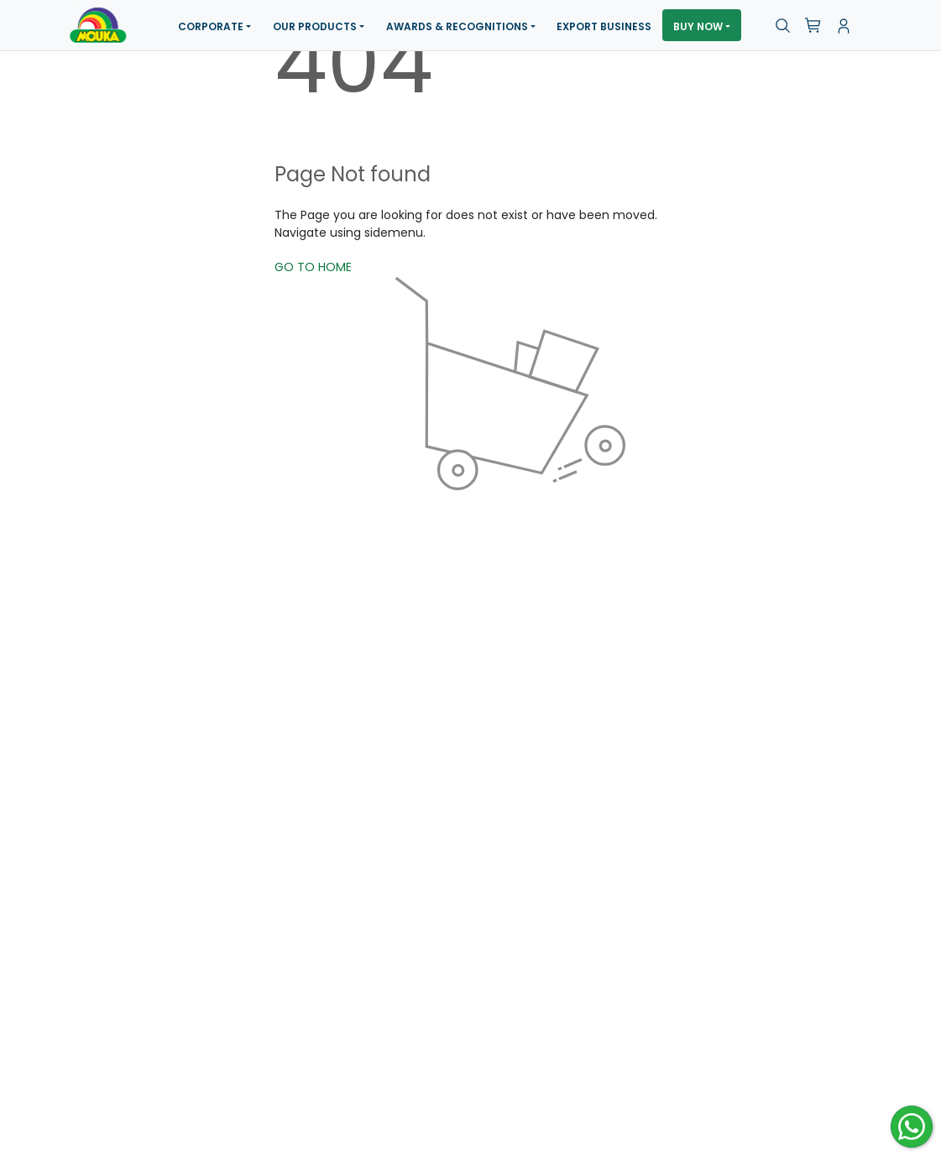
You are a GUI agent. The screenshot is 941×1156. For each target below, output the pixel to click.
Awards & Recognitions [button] (457, 26)
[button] (783, 26)
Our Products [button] (315, 26)
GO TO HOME (313, 267)
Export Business (604, 26)
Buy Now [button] (698, 26)
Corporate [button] (210, 26)
